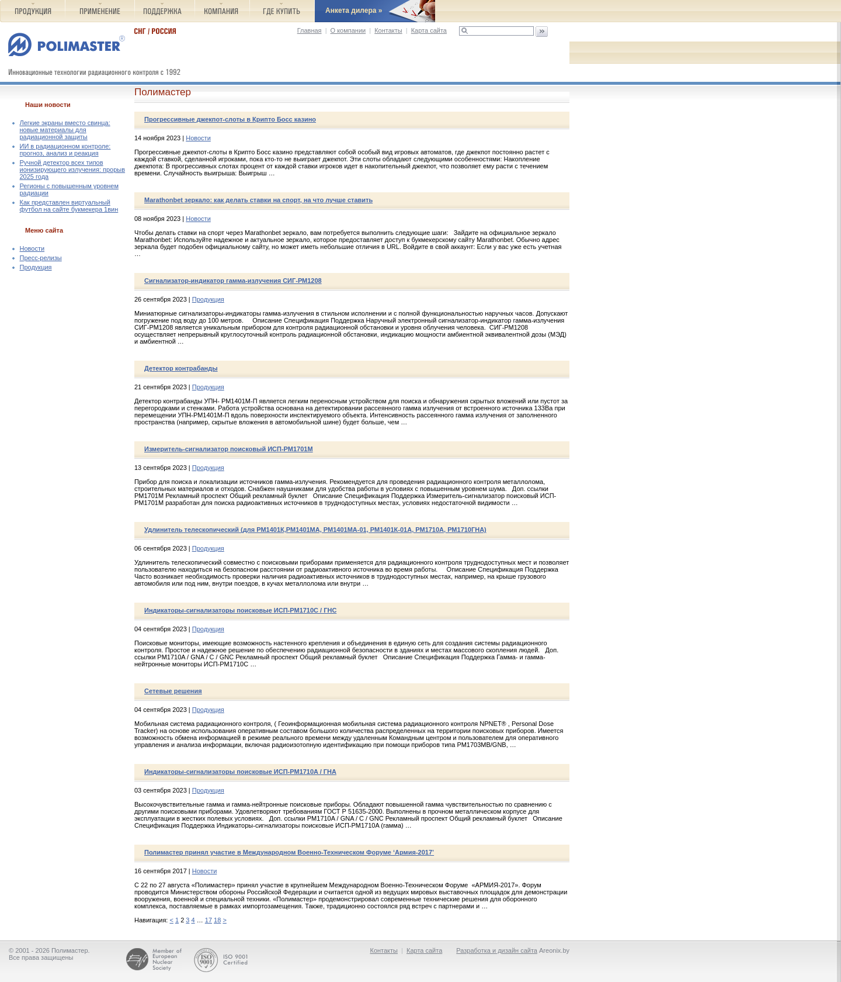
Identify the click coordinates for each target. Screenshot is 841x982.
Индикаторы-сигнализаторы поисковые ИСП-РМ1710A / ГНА (240, 771)
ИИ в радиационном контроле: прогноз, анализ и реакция (65, 150)
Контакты (388, 30)
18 (217, 920)
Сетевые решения (173, 690)
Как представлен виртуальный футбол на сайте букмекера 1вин (69, 206)
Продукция (36, 267)
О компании (348, 30)
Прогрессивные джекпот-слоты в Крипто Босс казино (230, 119)
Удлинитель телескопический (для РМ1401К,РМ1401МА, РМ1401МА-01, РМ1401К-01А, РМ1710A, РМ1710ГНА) (315, 529)
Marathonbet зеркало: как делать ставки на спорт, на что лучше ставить (258, 199)
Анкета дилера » (353, 10)
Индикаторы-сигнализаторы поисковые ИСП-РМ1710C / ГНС (240, 610)
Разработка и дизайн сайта (496, 950)
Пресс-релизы (41, 257)
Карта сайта (429, 30)
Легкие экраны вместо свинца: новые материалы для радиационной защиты (65, 129)
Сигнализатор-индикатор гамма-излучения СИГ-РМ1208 (233, 280)
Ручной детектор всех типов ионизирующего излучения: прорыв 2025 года (73, 169)
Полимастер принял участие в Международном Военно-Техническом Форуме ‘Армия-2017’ (289, 852)
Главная (309, 30)
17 (208, 920)
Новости (32, 248)
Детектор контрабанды (181, 368)
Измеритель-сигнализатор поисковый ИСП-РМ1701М (228, 448)
